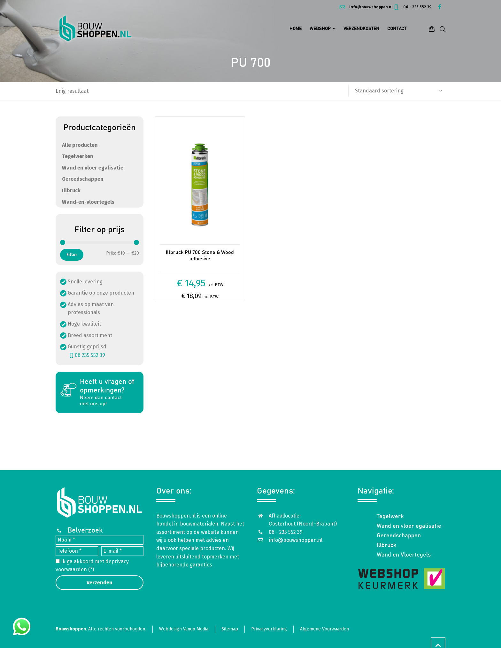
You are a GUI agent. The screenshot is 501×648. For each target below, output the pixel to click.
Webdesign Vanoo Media (183, 629)
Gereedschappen (83, 179)
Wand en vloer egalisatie (92, 168)
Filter (71, 254)
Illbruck (71, 190)
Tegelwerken (77, 156)
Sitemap (229, 629)
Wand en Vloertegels (404, 555)
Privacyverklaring (269, 629)
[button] (8, 639)
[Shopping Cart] (431, 29)
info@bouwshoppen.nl (365, 7)
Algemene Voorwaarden (324, 629)
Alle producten (80, 145)
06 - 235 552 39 (412, 7)
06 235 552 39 (86, 355)
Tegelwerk (390, 516)
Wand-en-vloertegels (88, 202)
